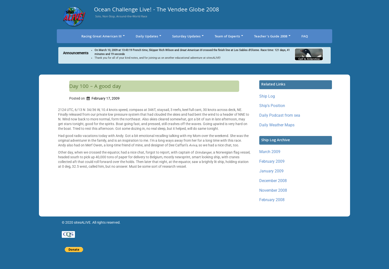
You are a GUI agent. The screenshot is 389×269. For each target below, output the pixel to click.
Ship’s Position (272, 105)
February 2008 (272, 199)
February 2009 (272, 161)
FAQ (304, 36)
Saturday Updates (188, 36)
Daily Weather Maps (276, 125)
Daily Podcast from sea (279, 115)
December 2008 (273, 180)
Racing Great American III (103, 36)
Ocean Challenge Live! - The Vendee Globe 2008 (156, 10)
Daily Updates (148, 36)
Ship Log (267, 96)
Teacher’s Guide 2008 (272, 36)
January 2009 (271, 171)
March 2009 (269, 151)
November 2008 (273, 190)
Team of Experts (229, 36)
